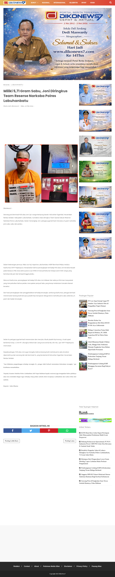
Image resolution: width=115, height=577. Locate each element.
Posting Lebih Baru (11, 441)
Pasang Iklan (97, 566)
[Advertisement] (39, 126)
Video (92, 3)
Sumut (33, 3)
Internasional (60, 3)
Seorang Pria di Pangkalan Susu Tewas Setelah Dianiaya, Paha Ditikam (99, 313)
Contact (27, 566)
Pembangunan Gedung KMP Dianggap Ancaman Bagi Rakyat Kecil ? (99, 366)
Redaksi (16, 566)
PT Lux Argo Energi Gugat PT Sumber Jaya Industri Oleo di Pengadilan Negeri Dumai (98, 303)
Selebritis (73, 3)
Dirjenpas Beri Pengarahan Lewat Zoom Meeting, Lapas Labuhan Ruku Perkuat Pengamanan (94, 461)
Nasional (46, 3)
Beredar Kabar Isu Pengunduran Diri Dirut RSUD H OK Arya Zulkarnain (98, 323)
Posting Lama (69, 441)
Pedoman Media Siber (51, 566)
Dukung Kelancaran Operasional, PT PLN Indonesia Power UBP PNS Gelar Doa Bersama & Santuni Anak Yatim (95, 444)
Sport (84, 3)
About (36, 566)
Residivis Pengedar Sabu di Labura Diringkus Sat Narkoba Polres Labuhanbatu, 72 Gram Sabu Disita (94, 453)
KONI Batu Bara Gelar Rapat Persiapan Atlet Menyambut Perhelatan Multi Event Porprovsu (94, 435)
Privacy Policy (82, 566)
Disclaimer (68, 566)
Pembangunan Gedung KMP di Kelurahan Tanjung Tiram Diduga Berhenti (99, 356)
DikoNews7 (62, 574)
